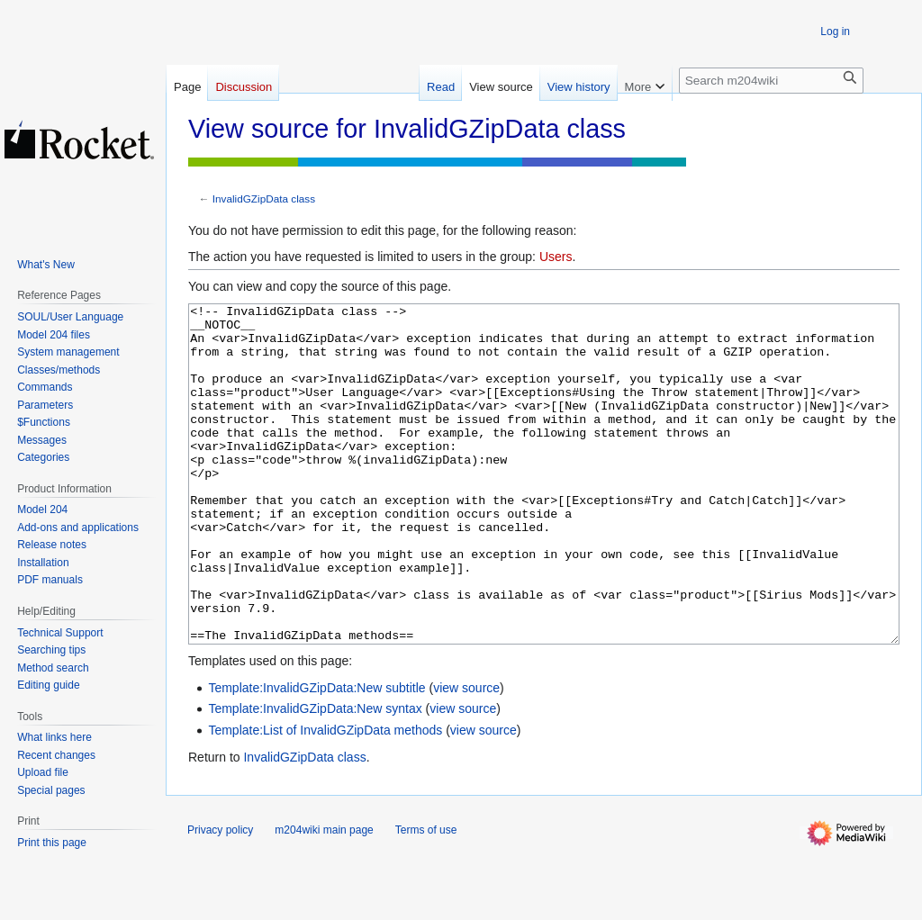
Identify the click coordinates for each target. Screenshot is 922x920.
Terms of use (426, 897)
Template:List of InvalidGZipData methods (325, 797)
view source (466, 755)
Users (556, 256)
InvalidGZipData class (263, 198)
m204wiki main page (324, 897)
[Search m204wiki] (771, 81)
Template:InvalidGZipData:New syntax (314, 776)
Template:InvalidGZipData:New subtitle (316, 755)
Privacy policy (220, 897)
